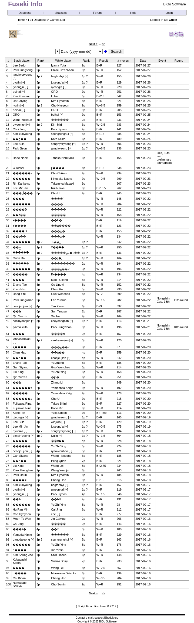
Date (145, 60)
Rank (42, 60)
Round (181, 60)
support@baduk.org (106, 617)
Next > (93, 43)
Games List (57, 19)
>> (103, 43)
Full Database (37, 19)
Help (133, 12)
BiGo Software (174, 4)
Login (169, 12)
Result (105, 60)
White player (65, 60)
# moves (125, 60)
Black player (23, 60)
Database (25, 12)
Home (21, 19)
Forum (97, 12)
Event (163, 60)
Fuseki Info (25, 4)
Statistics (61, 12)
